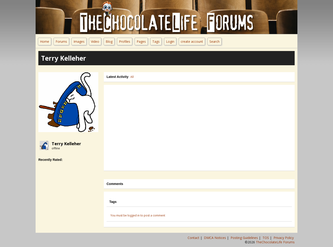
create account (192, 41)
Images (79, 41)
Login (170, 41)
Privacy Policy (284, 238)
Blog (109, 41)
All (132, 77)
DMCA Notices (215, 238)
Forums (61, 41)
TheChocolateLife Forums (275, 242)
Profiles (124, 41)
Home (44, 41)
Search (214, 41)
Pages (141, 41)
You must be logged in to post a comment (137, 215)
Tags (156, 41)
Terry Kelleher (66, 143)
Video (95, 41)
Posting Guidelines (245, 238)
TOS (266, 238)
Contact (194, 238)
